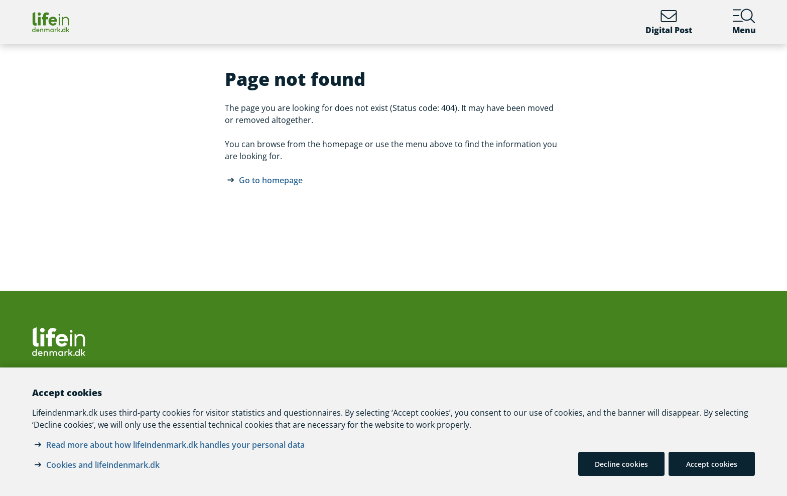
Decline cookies (621, 464)
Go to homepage (271, 180)
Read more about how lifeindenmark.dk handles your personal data (175, 444)
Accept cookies (711, 464)
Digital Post (668, 22)
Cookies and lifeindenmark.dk (103, 464)
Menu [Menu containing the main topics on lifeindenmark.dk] (744, 22)
